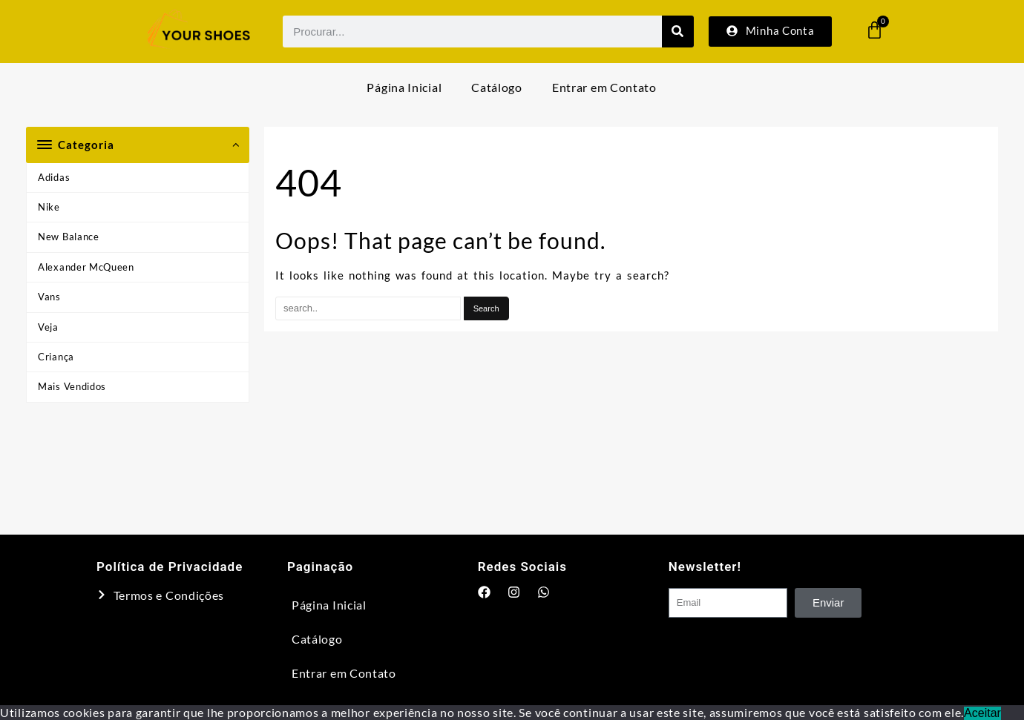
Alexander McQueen (86, 267)
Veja (48, 327)
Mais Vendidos (72, 386)
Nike (49, 207)
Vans (49, 297)
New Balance (68, 236)
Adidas (54, 177)
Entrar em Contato (604, 87)
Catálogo (496, 87)
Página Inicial (404, 87)
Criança (56, 357)
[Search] (678, 31)
